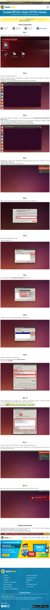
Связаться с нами (31, 577)
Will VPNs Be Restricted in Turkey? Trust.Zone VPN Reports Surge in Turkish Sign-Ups (22, 597)
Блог (27, 582)
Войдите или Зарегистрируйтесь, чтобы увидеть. (23, 404)
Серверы (6, 580)
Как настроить (40, 0)
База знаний (29, 586)
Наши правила (8, 584)
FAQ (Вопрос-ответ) (31, 584)
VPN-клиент (7, 577)
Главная (6, 575)
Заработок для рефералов (11, 589)
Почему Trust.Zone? (31, 575)
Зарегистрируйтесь (24, 20)
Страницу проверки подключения (22, 530)
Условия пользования (10, 582)
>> (22, 3)
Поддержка (29, 580)
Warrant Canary (8, 586)
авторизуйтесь (30, 19)
